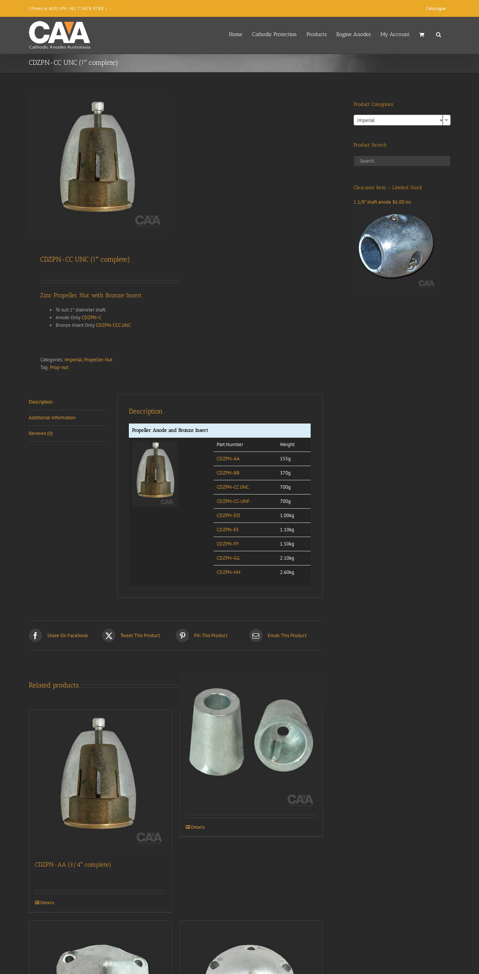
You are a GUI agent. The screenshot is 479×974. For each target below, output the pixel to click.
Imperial (73, 359)
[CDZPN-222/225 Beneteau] (251, 743)
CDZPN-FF (228, 544)
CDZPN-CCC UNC (113, 325)
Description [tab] (41, 402)
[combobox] (402, 120)
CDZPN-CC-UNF (233, 501)
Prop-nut (59, 367)
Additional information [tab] (52, 417)
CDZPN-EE (228, 529)
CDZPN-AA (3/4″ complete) (73, 864)
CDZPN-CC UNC (233, 487)
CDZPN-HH (228, 572)
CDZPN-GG (228, 558)
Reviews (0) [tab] (41, 433)
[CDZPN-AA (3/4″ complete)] (100, 781)
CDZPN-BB (228, 473)
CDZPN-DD (228, 515)
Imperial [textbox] (400, 120)
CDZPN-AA (228, 458)
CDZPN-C (91, 317)
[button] (438, 33)
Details (47, 902)
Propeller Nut (98, 359)
